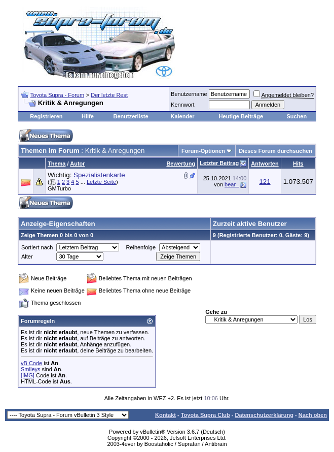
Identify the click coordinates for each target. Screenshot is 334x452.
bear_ (232, 184)
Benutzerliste (131, 116)
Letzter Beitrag (219, 163)
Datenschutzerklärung (264, 415)
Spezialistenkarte (99, 175)
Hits (298, 163)
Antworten (264, 163)
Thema (56, 163)
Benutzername (189, 94)
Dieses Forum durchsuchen (275, 151)
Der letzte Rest (109, 95)
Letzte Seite (101, 182)
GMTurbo (59, 188)
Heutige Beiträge (241, 116)
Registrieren (46, 116)
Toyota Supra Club (205, 415)
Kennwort (182, 105)
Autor (77, 163)
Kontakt (165, 415)
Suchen (296, 116)
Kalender (182, 116)
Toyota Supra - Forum (57, 95)
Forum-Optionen (203, 151)
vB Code (31, 363)
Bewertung (180, 163)
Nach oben (313, 415)
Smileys (31, 369)
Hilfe (88, 116)
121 (264, 181)
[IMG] (27, 375)
